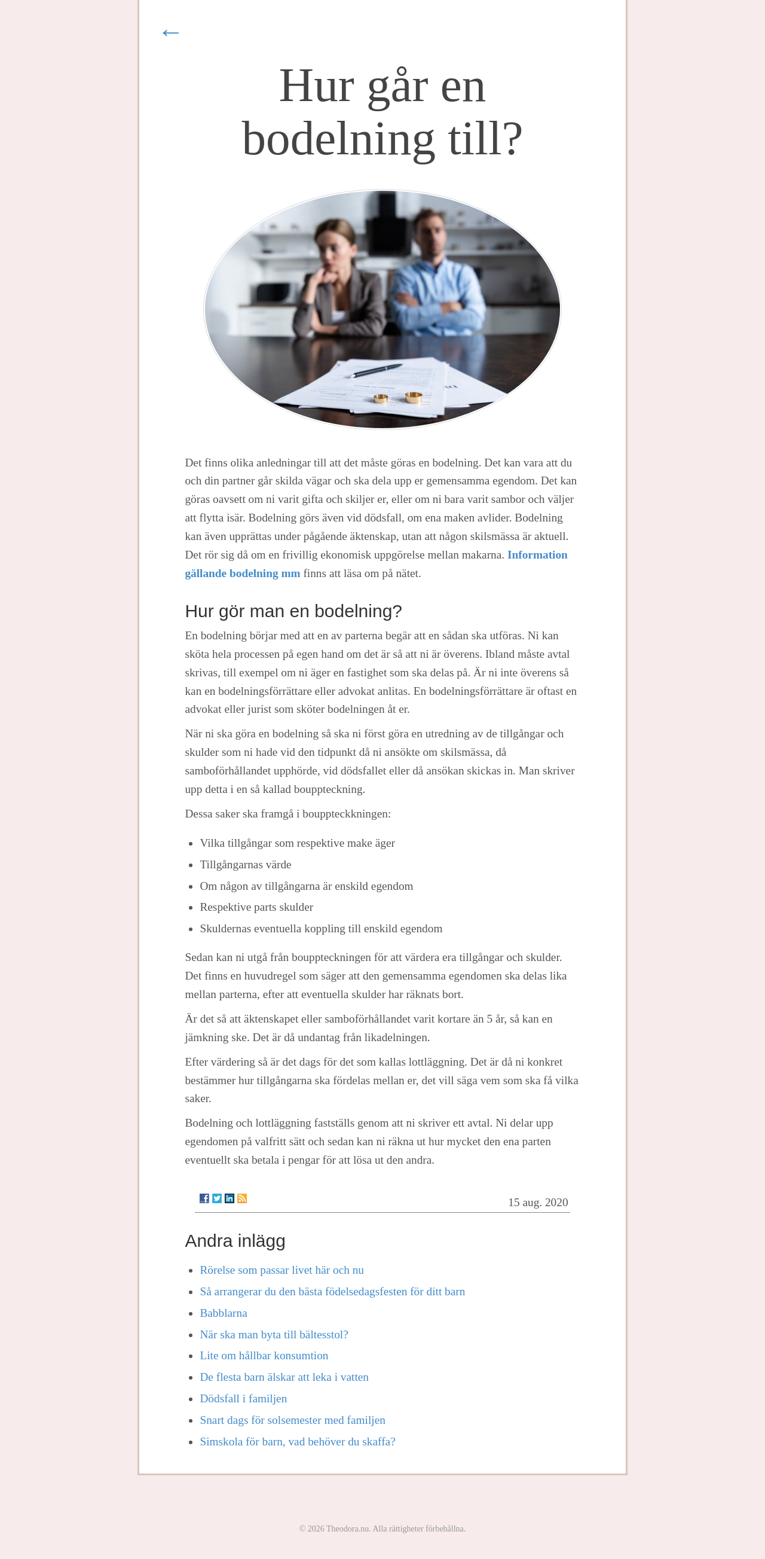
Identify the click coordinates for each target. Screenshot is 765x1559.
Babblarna (223, 1313)
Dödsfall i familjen (243, 1398)
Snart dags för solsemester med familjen (292, 1420)
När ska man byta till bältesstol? (274, 1334)
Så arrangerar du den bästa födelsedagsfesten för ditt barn (332, 1291)
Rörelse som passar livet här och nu (282, 1270)
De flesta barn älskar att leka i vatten (284, 1377)
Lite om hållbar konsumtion (264, 1355)
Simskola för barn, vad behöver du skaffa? (297, 1441)
